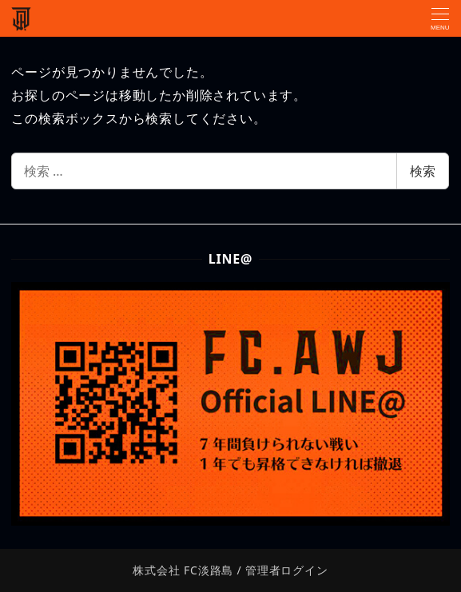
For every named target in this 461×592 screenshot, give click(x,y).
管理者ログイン (286, 570)
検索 (422, 171)
